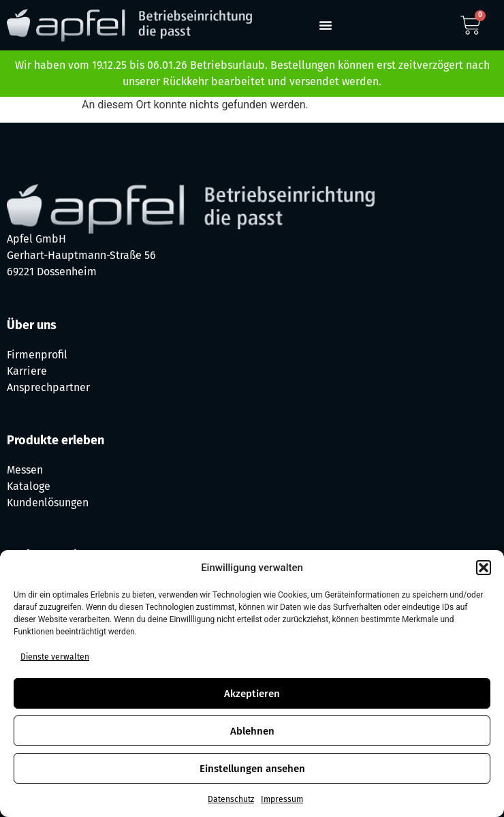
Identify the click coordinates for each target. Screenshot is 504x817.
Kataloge (28, 486)
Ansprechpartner (48, 387)
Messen (25, 469)
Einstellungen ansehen (252, 768)
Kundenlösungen (48, 502)
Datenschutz (231, 799)
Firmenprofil (37, 354)
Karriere (27, 371)
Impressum (282, 799)
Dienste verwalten (54, 657)
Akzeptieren (252, 694)
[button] (483, 567)
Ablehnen (252, 731)
